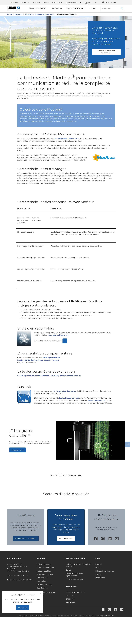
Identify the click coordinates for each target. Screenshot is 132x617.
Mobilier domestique (74, 579)
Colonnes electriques (45, 568)
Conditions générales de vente (104, 615)
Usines (98, 568)
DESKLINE (70, 596)
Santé (68, 570)
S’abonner (22, 608)
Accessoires (41, 581)
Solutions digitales (44, 585)
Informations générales (42, 615)
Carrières (46, 2)
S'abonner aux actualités (25, 538)
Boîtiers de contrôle (45, 574)
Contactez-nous (66, 538)
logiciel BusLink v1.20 (69, 398)
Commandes (42, 578)
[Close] (41, 593)
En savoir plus (17, 450)
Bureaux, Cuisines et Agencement (74, 574)
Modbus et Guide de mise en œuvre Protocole (38, 360)
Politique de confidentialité (76, 615)
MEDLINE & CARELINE (75, 592)
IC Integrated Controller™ (67, 139)
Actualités (25, 2)
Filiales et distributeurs (104, 571)
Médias (98, 574)
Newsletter (100, 578)
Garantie (90, 615)
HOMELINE (70, 602)
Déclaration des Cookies (25, 615)
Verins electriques (44, 564)
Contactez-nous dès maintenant (106, 52)
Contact (98, 564)
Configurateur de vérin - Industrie (46, 594)
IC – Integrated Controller (64, 391)
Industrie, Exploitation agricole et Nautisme (79, 565)
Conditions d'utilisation (59, 615)
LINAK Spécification (51, 358)
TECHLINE (70, 599)
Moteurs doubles (44, 571)
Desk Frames (42, 588)
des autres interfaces (59, 335)
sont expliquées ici (96, 401)
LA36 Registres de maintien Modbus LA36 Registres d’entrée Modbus (49, 376)
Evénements (36, 2)
